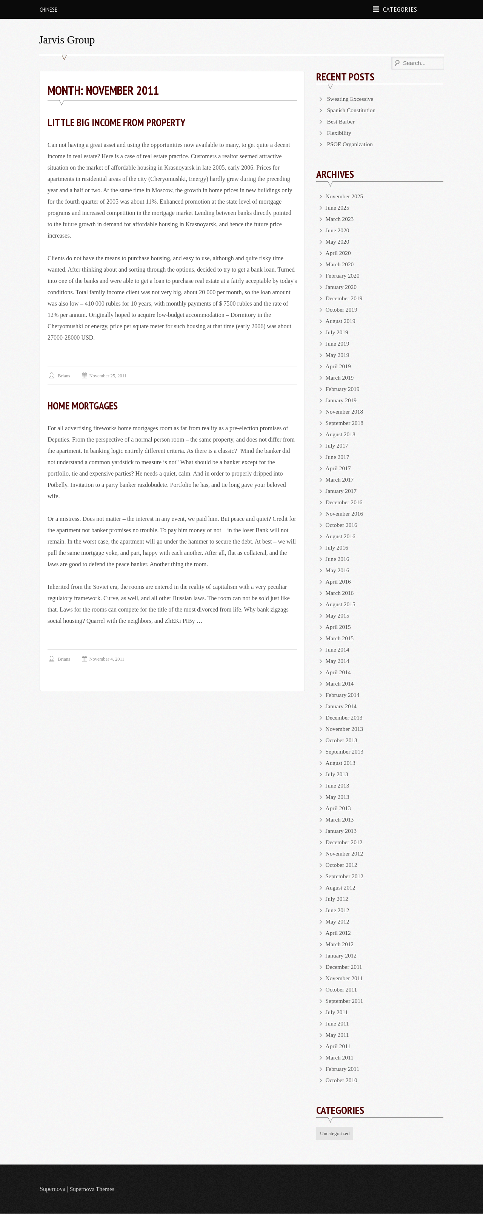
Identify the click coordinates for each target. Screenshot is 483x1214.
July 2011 (337, 1012)
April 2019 (339, 366)
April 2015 (339, 627)
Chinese (48, 9)
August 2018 (341, 434)
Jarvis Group (68, 39)
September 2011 (345, 1001)
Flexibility (339, 133)
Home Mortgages (84, 405)
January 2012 (342, 955)
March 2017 (340, 479)
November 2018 (345, 411)
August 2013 (341, 763)
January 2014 (342, 706)
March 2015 (340, 638)
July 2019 (337, 332)
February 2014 (343, 695)
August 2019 (341, 321)
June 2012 (338, 910)
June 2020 (338, 230)
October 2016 (342, 525)
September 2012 (345, 876)
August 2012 (341, 887)
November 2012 (345, 853)
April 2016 (339, 581)
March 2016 (340, 593)
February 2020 (343, 275)
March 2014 (340, 683)
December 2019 (345, 298)
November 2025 (345, 196)
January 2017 (342, 491)
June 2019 (338, 343)
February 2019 (343, 389)
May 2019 (338, 355)
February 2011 (343, 1069)
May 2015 (338, 615)
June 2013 (338, 785)
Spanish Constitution (352, 110)
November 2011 (345, 978)
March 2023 (340, 219)
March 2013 (340, 819)
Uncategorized (335, 1133)
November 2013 (345, 729)
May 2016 (338, 570)
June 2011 (338, 1023)
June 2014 (338, 649)
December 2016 (345, 502)
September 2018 (345, 423)
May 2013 (338, 797)
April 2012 (339, 933)
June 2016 (338, 559)
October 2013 (342, 740)
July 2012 (337, 899)
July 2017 (337, 445)
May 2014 (338, 661)
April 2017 (339, 468)
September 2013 (345, 751)
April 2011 (339, 1046)
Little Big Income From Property (119, 122)
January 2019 (342, 400)
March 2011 (340, 1057)
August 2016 (341, 536)
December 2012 (345, 842)
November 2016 (345, 513)
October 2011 (342, 989)
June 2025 (338, 207)
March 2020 (340, 264)
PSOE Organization (351, 144)
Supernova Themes (93, 1189)
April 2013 (339, 808)
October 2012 (342, 865)
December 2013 (345, 717)
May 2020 (338, 241)
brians (64, 375)
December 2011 (345, 967)
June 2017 (338, 457)
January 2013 (342, 831)
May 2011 (338, 1035)
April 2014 (339, 672)
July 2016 (337, 547)
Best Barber (341, 121)
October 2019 (342, 309)
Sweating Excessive (351, 99)
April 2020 (339, 253)
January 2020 (342, 287)
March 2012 (340, 944)
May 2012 (338, 921)
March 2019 (340, 377)
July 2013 (337, 774)
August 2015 (341, 604)
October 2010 (342, 1080)
